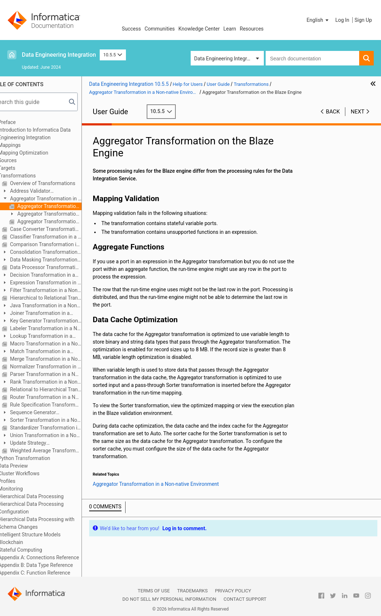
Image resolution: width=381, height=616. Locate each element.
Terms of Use (154, 590)
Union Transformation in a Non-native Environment (55, 435)
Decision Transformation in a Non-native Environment (52, 275)
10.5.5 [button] (112, 54)
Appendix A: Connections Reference (52, 557)
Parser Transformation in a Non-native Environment (59, 374)
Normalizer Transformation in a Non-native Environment (59, 366)
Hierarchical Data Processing (45, 496)
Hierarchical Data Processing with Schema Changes (50, 523)
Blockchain (24, 542)
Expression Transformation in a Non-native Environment (55, 283)
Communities (159, 29)
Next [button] (358, 111)
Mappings (23, 145)
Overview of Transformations (56, 183)
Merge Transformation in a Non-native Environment (59, 359)
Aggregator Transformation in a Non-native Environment (55, 199)
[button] (318, 20)
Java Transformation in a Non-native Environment (54, 306)
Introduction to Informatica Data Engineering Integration (48, 133)
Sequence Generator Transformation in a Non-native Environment (51, 412)
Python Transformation (38, 458)
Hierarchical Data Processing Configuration (45, 508)
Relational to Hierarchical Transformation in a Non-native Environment (59, 389)
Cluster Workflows (32, 473)
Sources (21, 160)
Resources (252, 29)
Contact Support (244, 599)
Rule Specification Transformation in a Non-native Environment (59, 405)
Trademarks (192, 590)
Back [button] (333, 111)
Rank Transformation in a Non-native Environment (54, 382)
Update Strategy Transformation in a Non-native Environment (51, 443)
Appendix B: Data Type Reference (49, 565)
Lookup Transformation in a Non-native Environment (51, 336)
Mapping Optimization (37, 153)
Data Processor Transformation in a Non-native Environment (59, 267)
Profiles (20, 481)
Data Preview (26, 466)
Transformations (30, 176)
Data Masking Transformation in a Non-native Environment (53, 260)
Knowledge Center (198, 29)
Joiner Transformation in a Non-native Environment (49, 313)
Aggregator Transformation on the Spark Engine (57, 214)
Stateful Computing (34, 550)
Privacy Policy (233, 590)
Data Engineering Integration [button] (226, 58)
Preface (20, 122)
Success (131, 29)
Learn (229, 29)
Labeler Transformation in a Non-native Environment (59, 328)
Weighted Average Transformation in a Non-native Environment (59, 450)
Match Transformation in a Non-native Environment (50, 351)
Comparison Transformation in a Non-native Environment (59, 244)
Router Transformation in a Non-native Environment (59, 397)
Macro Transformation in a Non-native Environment (59, 344)
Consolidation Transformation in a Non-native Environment (53, 252)
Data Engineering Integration (59, 54)
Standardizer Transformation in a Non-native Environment (59, 428)
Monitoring (24, 489)
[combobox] (312, 58)
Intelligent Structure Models (43, 534)
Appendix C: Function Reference (48, 573)
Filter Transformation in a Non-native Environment (54, 290)
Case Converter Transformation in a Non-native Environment (59, 229)
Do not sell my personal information (169, 599)
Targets (20, 168)
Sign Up (363, 20)
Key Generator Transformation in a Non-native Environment (54, 321)
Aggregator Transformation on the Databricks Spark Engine (62, 221)
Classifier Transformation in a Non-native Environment (59, 237)
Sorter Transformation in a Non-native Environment (55, 420)
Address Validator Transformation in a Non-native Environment (51, 191)
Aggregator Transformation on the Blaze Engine (62, 206)
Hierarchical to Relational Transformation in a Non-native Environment (59, 298)
